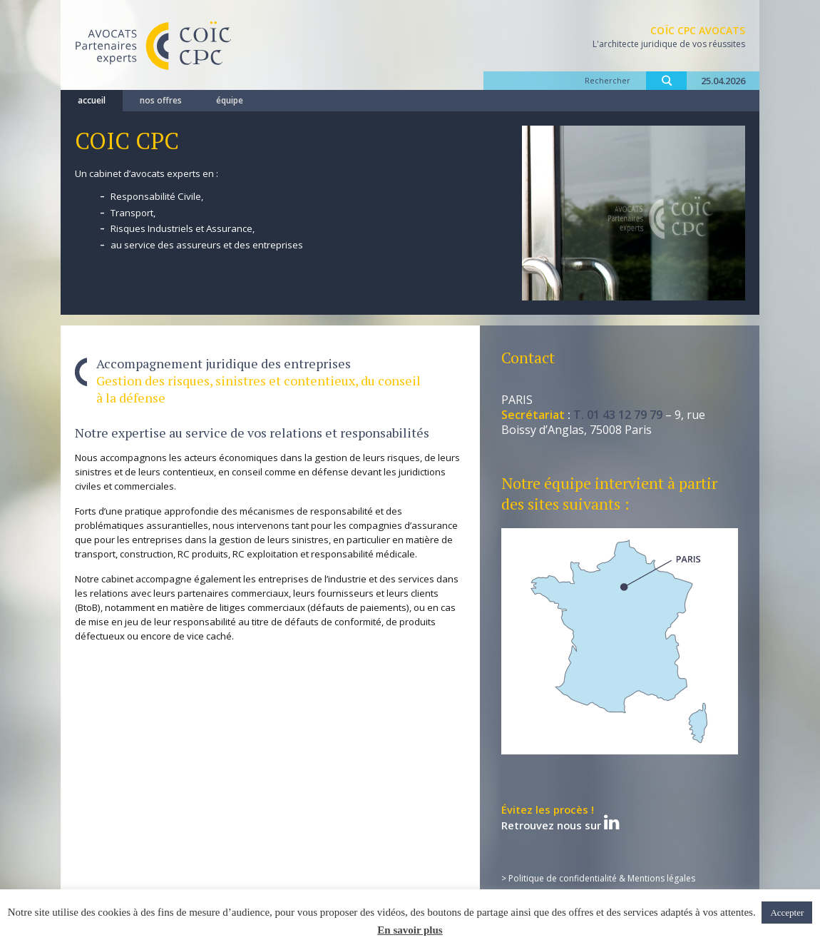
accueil (92, 100)
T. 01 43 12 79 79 (617, 415)
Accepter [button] (787, 912)
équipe (229, 100)
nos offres (161, 100)
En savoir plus (409, 930)
